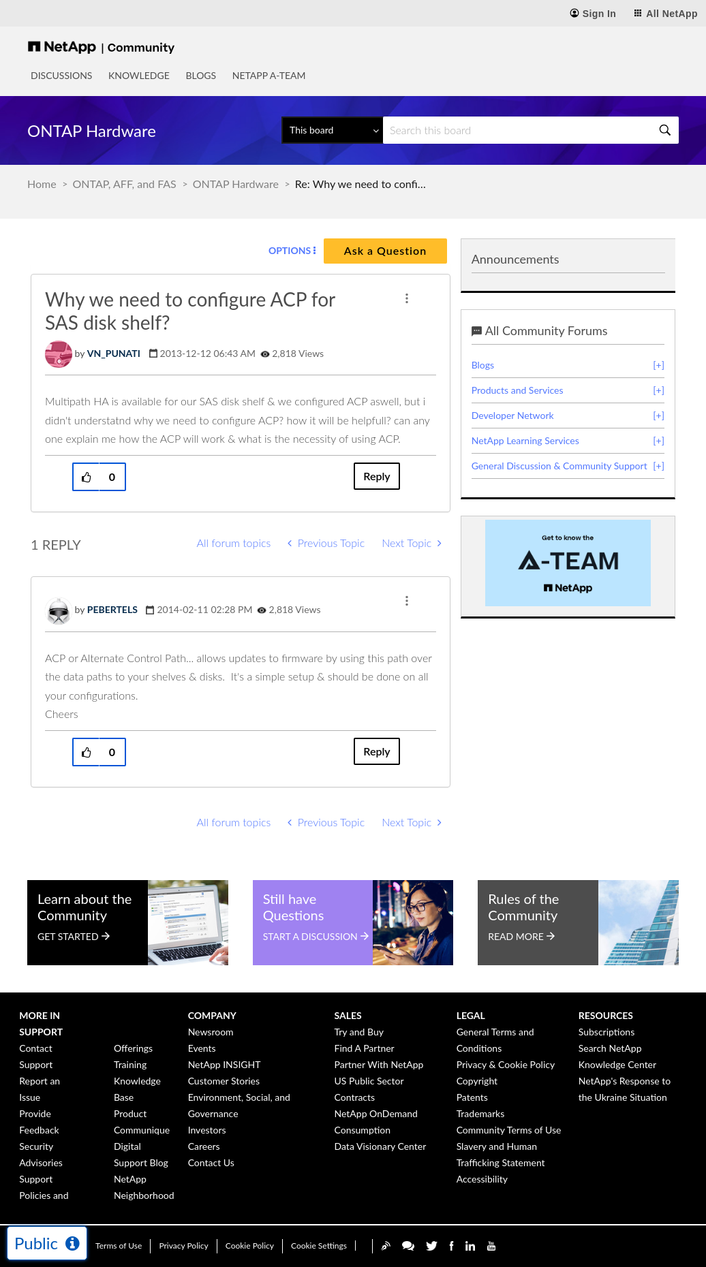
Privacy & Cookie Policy (506, 1064)
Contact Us (211, 1162)
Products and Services (518, 390)
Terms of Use (118, 1245)
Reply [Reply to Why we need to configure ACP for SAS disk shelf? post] (376, 475)
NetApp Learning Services (525, 440)
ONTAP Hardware (236, 183)
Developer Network (513, 415)
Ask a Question (385, 250)
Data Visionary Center (381, 1146)
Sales (348, 1015)
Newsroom (211, 1031)
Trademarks (481, 1113)
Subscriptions (607, 1031)
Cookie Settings (319, 1245)
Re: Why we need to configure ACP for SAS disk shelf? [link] (363, 183)
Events (202, 1048)
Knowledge (139, 75)
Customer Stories (224, 1080)
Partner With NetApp (379, 1064)
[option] (568, 563)
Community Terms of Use (509, 1130)
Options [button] (289, 250)
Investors (207, 1130)
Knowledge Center (617, 1064)
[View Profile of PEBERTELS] (112, 609)
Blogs (200, 75)
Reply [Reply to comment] (376, 751)
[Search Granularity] (332, 130)
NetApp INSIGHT (224, 1064)
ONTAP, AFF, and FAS (124, 183)
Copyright (477, 1080)
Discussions (61, 75)
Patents (472, 1097)
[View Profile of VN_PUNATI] (113, 353)
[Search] (531, 130)
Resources (606, 1015)
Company (212, 1015)
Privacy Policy (183, 1245)
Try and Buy (359, 1031)
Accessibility (482, 1179)
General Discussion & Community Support (559, 465)
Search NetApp (610, 1048)
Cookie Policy (250, 1245)
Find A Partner (365, 1048)
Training (130, 1064)
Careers (204, 1146)
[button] (407, 298)
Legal (471, 1015)
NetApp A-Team (269, 75)
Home (42, 183)
